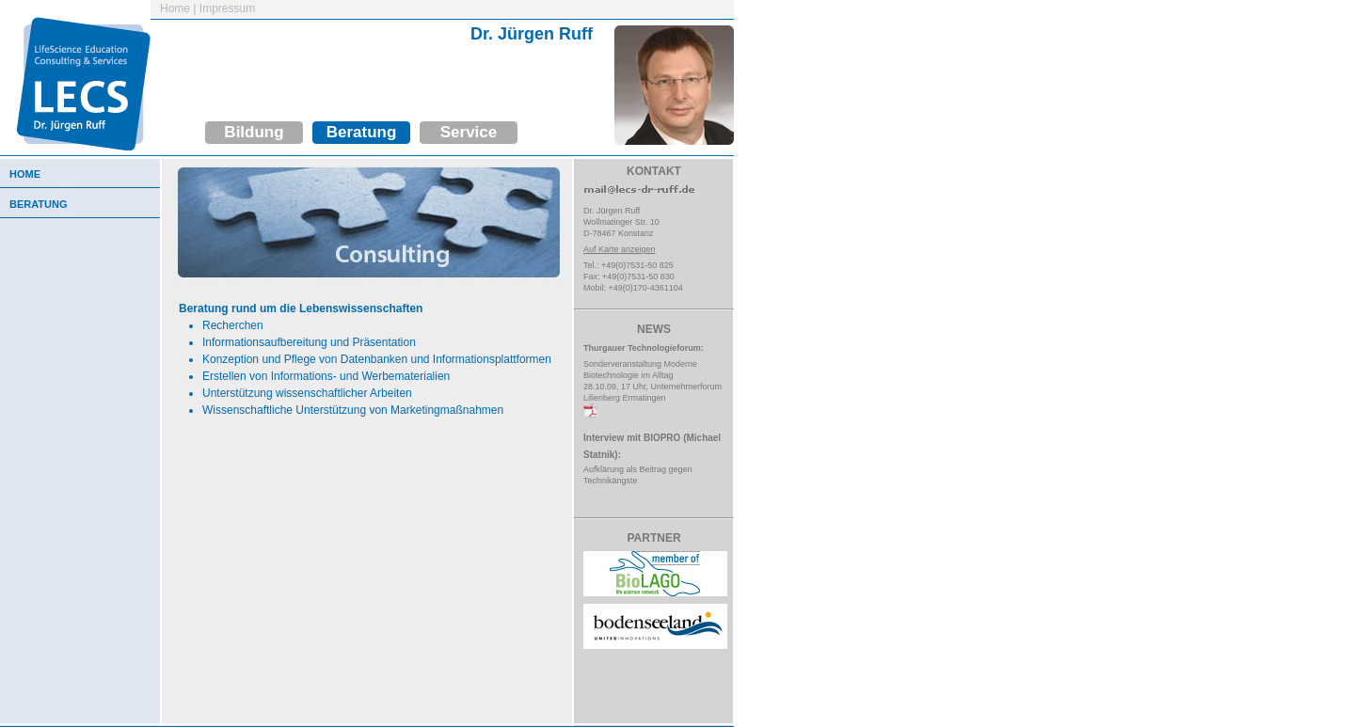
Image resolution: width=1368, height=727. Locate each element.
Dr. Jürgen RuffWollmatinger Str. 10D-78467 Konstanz (621, 222)
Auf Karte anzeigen (619, 249)
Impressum (227, 8)
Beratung (361, 132)
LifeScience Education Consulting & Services (75, 75)
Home (175, 8)
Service (469, 132)
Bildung (253, 132)
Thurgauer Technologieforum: (643, 348)
